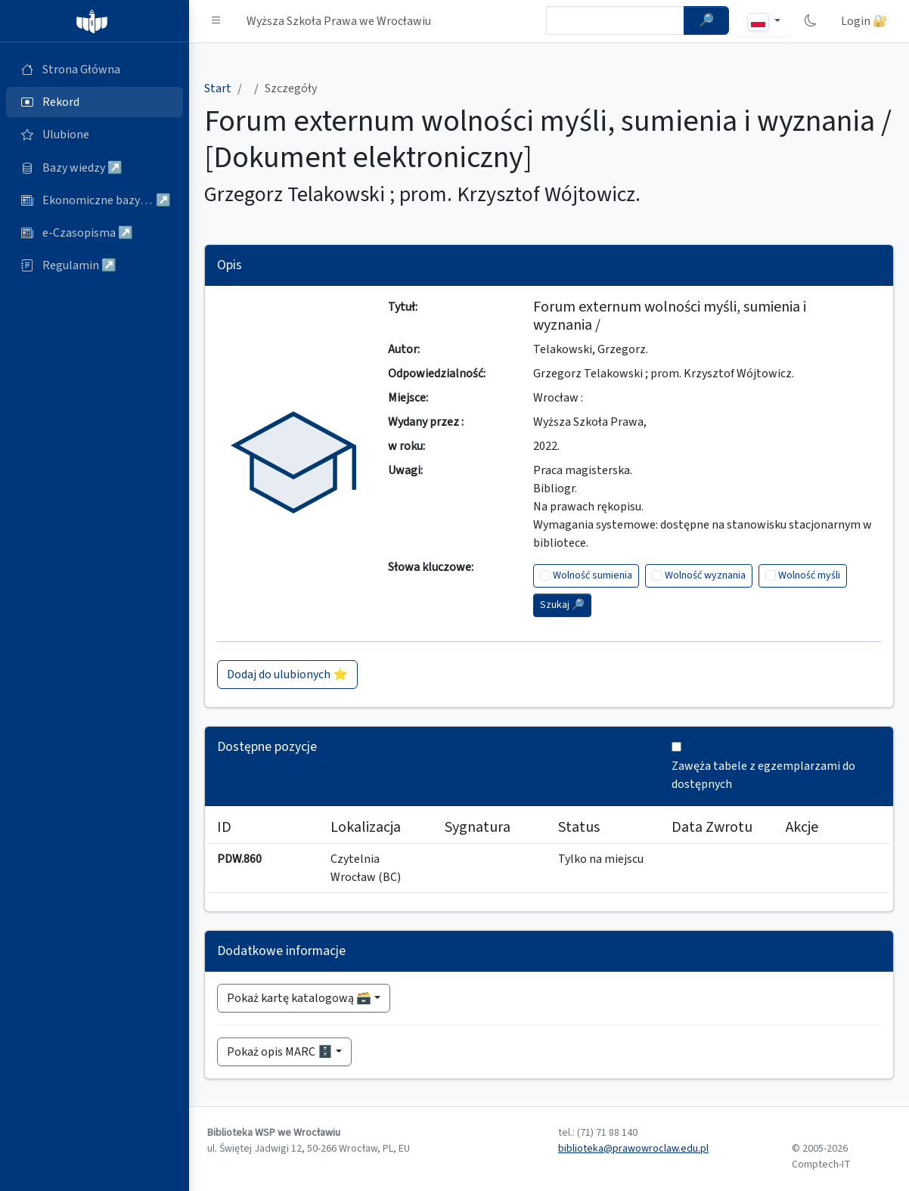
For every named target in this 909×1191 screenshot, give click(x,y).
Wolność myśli (809, 575)
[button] (216, 21)
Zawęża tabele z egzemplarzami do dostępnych (763, 775)
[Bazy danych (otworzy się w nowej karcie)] (94, 168)
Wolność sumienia (592, 575)
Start (217, 88)
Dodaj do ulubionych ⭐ (287, 674)
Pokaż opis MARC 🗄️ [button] (280, 1052)
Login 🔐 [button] (864, 21)
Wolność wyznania (705, 575)
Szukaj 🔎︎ (562, 605)
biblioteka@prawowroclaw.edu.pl (633, 1148)
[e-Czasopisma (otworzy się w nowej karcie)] (94, 233)
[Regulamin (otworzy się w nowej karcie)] (94, 265)
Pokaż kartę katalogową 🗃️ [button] (299, 998)
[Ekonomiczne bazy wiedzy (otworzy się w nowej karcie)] (94, 200)
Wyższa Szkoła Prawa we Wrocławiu (339, 21)
